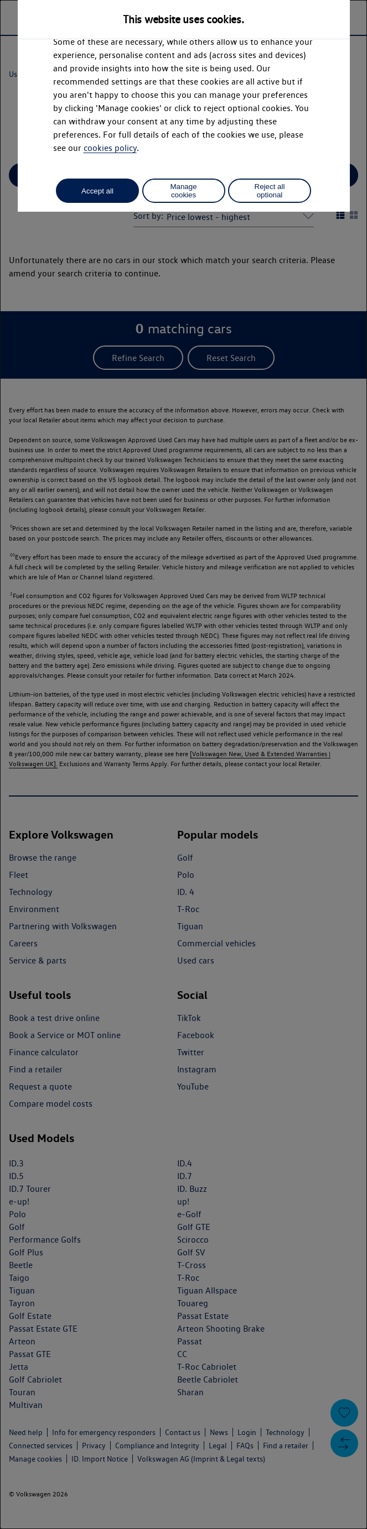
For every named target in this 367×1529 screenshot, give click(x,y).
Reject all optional (270, 190)
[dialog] (183, 764)
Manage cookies (183, 190)
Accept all (97, 191)
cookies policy (110, 148)
